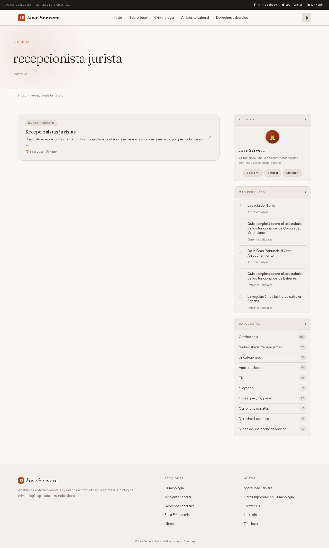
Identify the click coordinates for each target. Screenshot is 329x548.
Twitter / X (252, 506)
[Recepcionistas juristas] (118, 137)
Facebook (251, 524)
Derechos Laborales (232, 17)
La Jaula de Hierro (261, 205)
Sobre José (138, 17)
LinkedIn (292, 173)
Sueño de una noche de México (272, 428)
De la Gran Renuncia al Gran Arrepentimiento (269, 253)
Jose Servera (39, 17)
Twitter (273, 173)
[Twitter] (292, 5)
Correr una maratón (272, 408)
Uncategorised (41, 123)
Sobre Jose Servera (258, 488)
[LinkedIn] (315, 5)
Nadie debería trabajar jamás (272, 347)
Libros (168, 524)
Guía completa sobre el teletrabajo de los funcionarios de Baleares (275, 276)
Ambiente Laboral (195, 17)
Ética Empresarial (177, 515)
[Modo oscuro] (306, 17)
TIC (272, 377)
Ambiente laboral (272, 367)
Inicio (118, 17)
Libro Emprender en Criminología (269, 497)
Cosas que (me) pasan (272, 398)
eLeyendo (272, 388)
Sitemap (189, 541)
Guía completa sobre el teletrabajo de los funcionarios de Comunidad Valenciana (275, 228)
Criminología (164, 17)
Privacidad (161, 541)
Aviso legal (175, 541)
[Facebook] (265, 5)
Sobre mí (252, 173)
